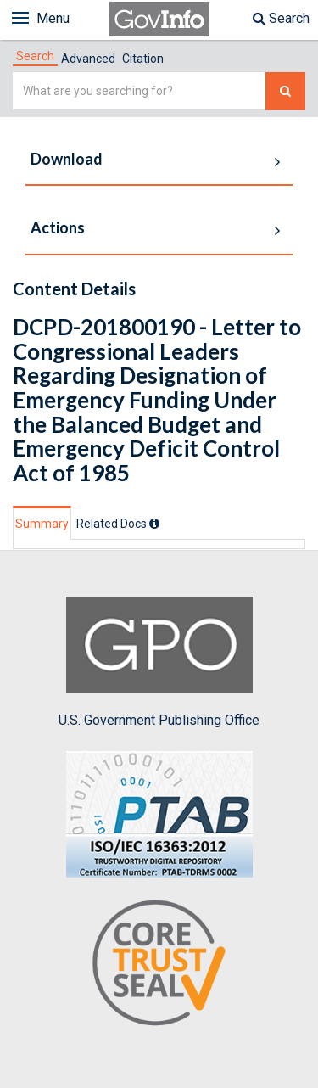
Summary (42, 523)
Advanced (88, 58)
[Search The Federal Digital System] (285, 91)
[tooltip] (154, 524)
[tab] (35, 56)
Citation (143, 58)
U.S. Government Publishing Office (159, 662)
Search (281, 18)
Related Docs (117, 523)
